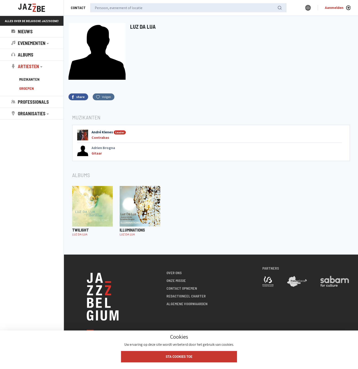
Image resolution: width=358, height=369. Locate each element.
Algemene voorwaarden (187, 304)
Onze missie (176, 280)
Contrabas (100, 137)
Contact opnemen (181, 288)
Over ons (174, 273)
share (78, 97)
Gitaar (97, 153)
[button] (30, 43)
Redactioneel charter (186, 296)
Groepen (26, 88)
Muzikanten (29, 79)
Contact (78, 7)
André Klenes (102, 132)
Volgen (103, 97)
